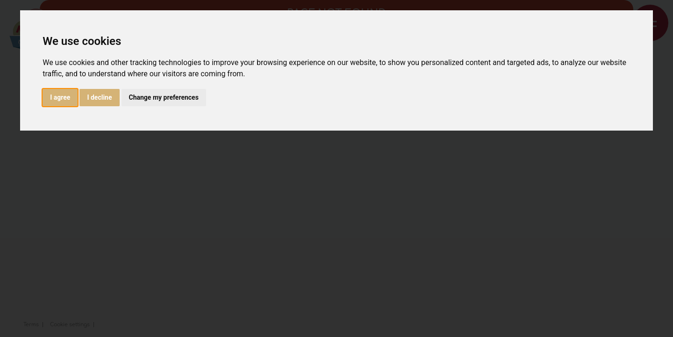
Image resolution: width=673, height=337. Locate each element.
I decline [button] (99, 97)
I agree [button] (60, 97)
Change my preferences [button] (164, 97)
